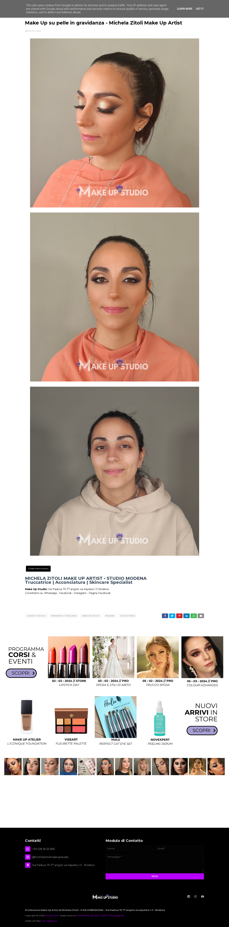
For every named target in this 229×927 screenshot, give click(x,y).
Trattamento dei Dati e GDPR (92, 915)
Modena (109, 616)
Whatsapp (50, 593)
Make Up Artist (91, 616)
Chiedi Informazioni (38, 568)
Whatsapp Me (116, 915)
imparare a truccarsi (64, 616)
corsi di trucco (36, 616)
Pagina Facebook (100, 593)
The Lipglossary (49, 920)
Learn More (184, 8)
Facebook (65, 593)
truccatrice (127, 616)
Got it (200, 8)
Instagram (80, 593)
